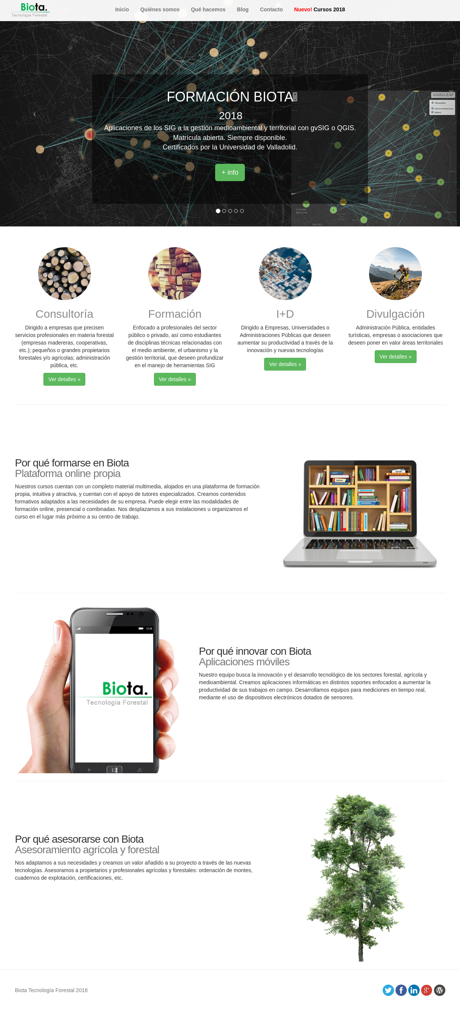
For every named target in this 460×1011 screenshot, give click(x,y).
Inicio (122, 9)
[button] (34, 113)
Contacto (271, 9)
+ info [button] (230, 172)
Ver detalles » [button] (64, 379)
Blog (243, 9)
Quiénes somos (160, 9)
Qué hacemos (208, 9)
